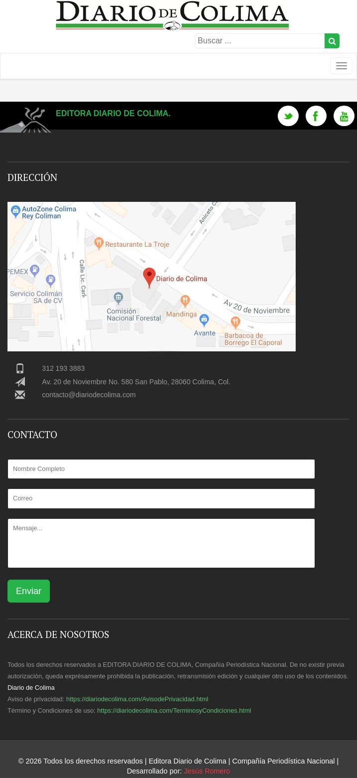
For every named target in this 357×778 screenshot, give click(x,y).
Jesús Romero (207, 771)
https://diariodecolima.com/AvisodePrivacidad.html (137, 699)
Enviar (28, 591)
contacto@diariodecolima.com (89, 395)
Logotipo (178, 61)
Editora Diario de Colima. (113, 113)
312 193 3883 (63, 368)
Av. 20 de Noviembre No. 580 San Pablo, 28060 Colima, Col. (136, 382)
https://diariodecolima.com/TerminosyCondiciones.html (174, 710)
